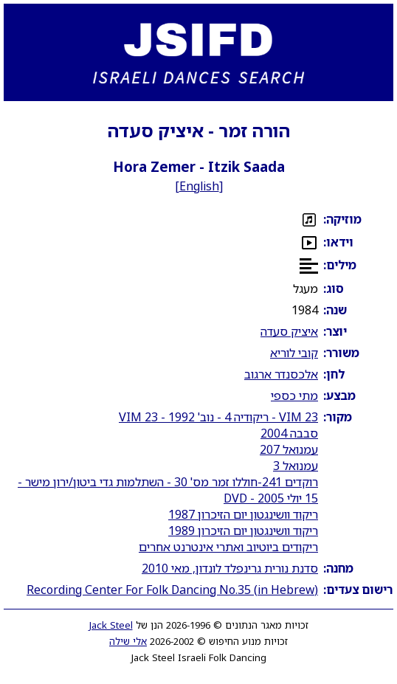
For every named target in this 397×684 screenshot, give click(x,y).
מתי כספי (294, 395)
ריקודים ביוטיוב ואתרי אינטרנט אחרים (228, 547)
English (199, 186)
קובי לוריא (294, 353)
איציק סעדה (289, 331)
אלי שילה (128, 641)
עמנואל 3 (295, 465)
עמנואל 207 (289, 449)
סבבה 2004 (289, 433)
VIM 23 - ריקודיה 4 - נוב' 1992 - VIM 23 (218, 417)
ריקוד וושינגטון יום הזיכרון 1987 (243, 514)
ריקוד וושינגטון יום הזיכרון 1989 (243, 530)
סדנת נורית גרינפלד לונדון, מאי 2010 (230, 568)
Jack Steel (111, 625)
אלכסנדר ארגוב (281, 374)
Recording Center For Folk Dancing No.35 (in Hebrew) (172, 589)
